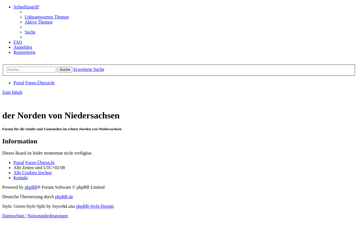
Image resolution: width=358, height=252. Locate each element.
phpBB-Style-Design (95, 206)
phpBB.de (64, 196)
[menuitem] (47, 17)
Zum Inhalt (12, 92)
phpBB (31, 187)
